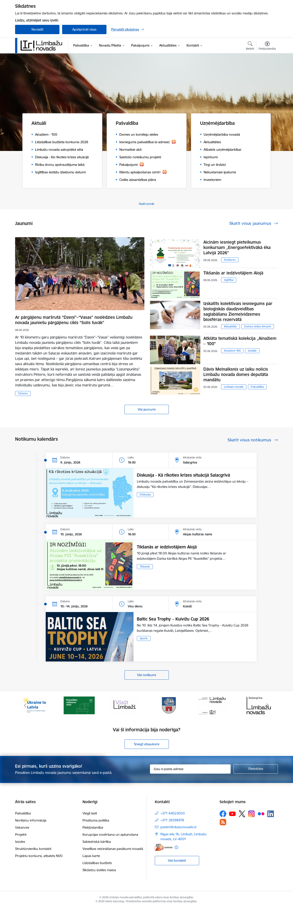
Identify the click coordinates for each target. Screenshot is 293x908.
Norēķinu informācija (30, 820)
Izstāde (252, 350)
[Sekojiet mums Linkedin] (270, 813)
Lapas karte (91, 856)
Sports (144, 638)
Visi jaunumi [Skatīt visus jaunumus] (146, 409)
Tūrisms (23, 393)
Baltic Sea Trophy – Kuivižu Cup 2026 (173, 619)
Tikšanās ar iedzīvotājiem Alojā (233, 273)
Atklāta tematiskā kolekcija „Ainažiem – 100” (239, 341)
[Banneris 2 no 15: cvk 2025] (79, 705)
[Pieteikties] (256, 769)
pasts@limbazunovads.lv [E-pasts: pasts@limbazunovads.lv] (178, 827)
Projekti (20, 834)
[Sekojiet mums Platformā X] (242, 813)
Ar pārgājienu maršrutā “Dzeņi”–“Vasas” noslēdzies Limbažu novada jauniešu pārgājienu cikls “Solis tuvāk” (73, 320)
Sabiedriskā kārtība (97, 842)
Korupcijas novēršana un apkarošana (110, 834)
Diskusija (145, 494)
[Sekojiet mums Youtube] (232, 813)
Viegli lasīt (90, 813)
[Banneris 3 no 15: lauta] (124, 705)
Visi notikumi (146, 675)
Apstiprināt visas (84, 29)
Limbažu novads (234, 386)
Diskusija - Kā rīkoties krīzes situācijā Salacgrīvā (183, 475)
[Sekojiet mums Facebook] (223, 813)
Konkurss (230, 259)
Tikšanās (145, 566)
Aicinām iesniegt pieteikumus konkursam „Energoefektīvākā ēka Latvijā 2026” (237, 247)
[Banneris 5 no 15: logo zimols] (213, 705)
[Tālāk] (267, 705)
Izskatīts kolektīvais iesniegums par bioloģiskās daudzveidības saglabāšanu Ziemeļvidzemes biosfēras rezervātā (237, 311)
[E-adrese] (164, 847)
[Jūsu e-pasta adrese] (190, 769)
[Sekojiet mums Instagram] (251, 813)
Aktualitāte (230, 326)
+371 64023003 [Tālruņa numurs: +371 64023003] (172, 813)
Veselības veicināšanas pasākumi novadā (113, 849)
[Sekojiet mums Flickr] (261, 813)
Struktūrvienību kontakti (33, 849)
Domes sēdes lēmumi (257, 326)
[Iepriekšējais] (25, 705)
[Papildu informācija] (176, 847)
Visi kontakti (177, 860)
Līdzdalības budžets (97, 863)
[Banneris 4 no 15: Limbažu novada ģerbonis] (169, 705)
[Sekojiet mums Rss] (223, 822)
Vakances (22, 827)
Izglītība (228, 280)
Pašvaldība (257, 386)
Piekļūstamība (93, 827)
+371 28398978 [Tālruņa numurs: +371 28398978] (172, 820)
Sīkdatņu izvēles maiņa (99, 870)
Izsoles (20, 842)
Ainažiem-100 (232, 350)
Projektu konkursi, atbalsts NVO (39, 856)
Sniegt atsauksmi (146, 744)
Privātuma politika (96, 820)
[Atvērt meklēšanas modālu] (250, 46)
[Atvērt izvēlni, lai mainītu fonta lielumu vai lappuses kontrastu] (267, 46)
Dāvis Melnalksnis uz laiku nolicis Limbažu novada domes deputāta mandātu (235, 374)
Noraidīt (37, 29)
